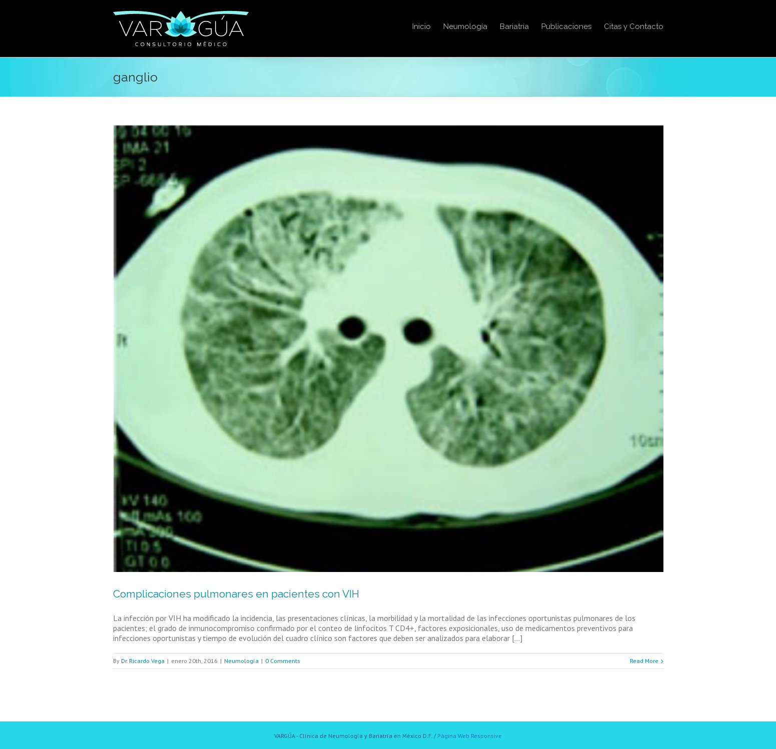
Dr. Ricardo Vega (143, 660)
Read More (644, 660)
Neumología (241, 660)
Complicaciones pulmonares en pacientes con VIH (236, 594)
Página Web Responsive (469, 736)
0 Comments (282, 660)
